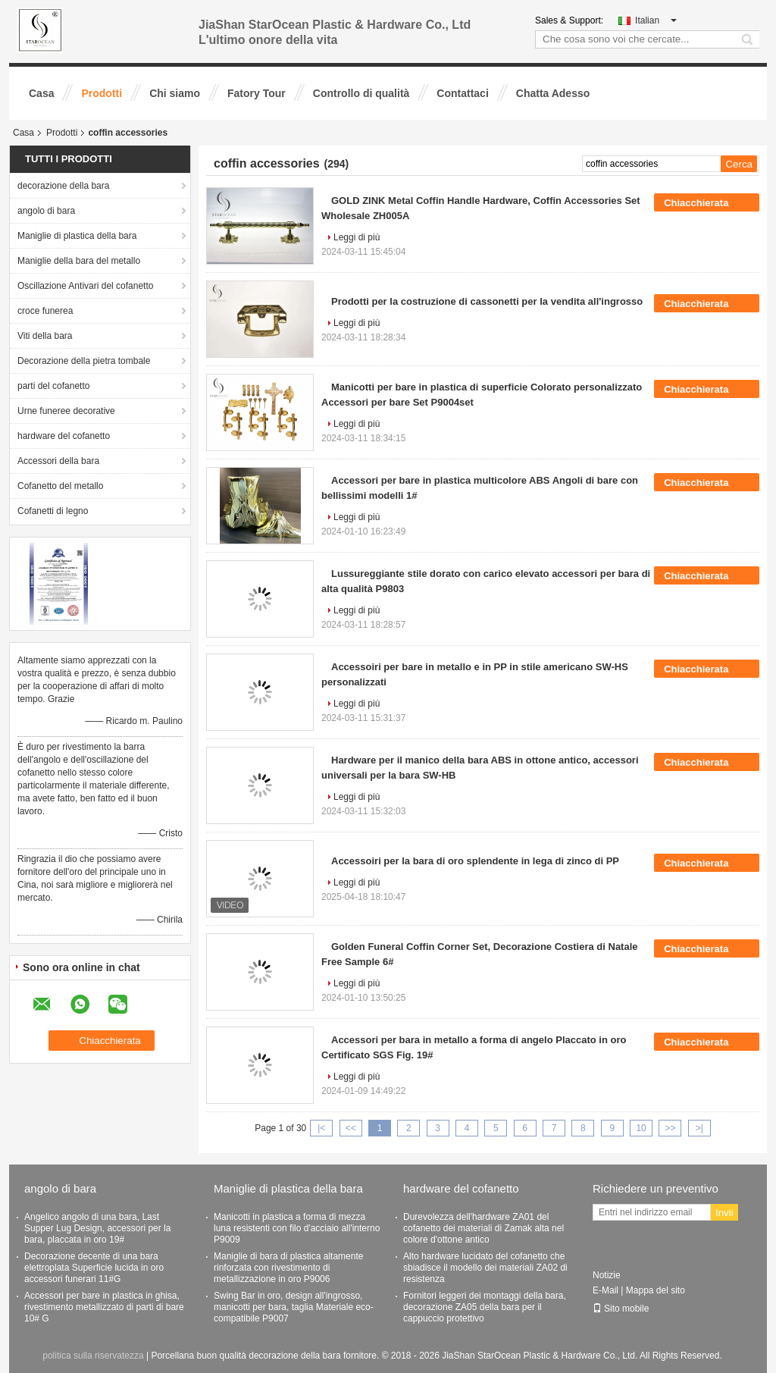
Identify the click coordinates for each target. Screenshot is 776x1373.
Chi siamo (174, 93)
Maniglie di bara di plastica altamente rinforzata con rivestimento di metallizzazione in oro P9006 (288, 1267)
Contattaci (462, 93)
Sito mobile (621, 1308)
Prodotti (101, 93)
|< (321, 1128)
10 (641, 1128)
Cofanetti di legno (52, 511)
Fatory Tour (256, 93)
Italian (656, 20)
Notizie (607, 1275)
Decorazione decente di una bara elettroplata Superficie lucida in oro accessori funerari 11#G (94, 1267)
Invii (724, 1212)
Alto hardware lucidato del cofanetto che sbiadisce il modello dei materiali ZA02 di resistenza (485, 1267)
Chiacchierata (706, 202)
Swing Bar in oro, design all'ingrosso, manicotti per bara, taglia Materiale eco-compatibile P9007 (294, 1307)
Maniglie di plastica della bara (76, 235)
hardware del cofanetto (63, 436)
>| (699, 1128)
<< (351, 1128)
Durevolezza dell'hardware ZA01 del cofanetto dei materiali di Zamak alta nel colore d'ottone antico (483, 1228)
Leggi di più (356, 237)
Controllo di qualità (361, 93)
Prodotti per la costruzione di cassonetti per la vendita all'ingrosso (487, 301)
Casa (41, 93)
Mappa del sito (655, 1290)
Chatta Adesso (553, 93)
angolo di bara (46, 210)
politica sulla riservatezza (92, 1355)
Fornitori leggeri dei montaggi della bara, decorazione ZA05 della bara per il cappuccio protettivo (484, 1307)
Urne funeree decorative (66, 411)
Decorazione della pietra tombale (83, 361)
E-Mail (605, 1290)
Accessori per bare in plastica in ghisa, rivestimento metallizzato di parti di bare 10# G (104, 1307)
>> (670, 1128)
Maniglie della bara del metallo (78, 260)
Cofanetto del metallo (60, 486)
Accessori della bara (58, 461)
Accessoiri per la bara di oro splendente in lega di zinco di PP (475, 861)
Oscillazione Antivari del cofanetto (85, 286)
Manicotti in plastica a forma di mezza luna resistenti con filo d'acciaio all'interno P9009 (297, 1228)
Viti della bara (45, 336)
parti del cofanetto (53, 386)
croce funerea (45, 311)
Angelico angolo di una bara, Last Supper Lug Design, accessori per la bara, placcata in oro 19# (97, 1228)
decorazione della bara (63, 185)
